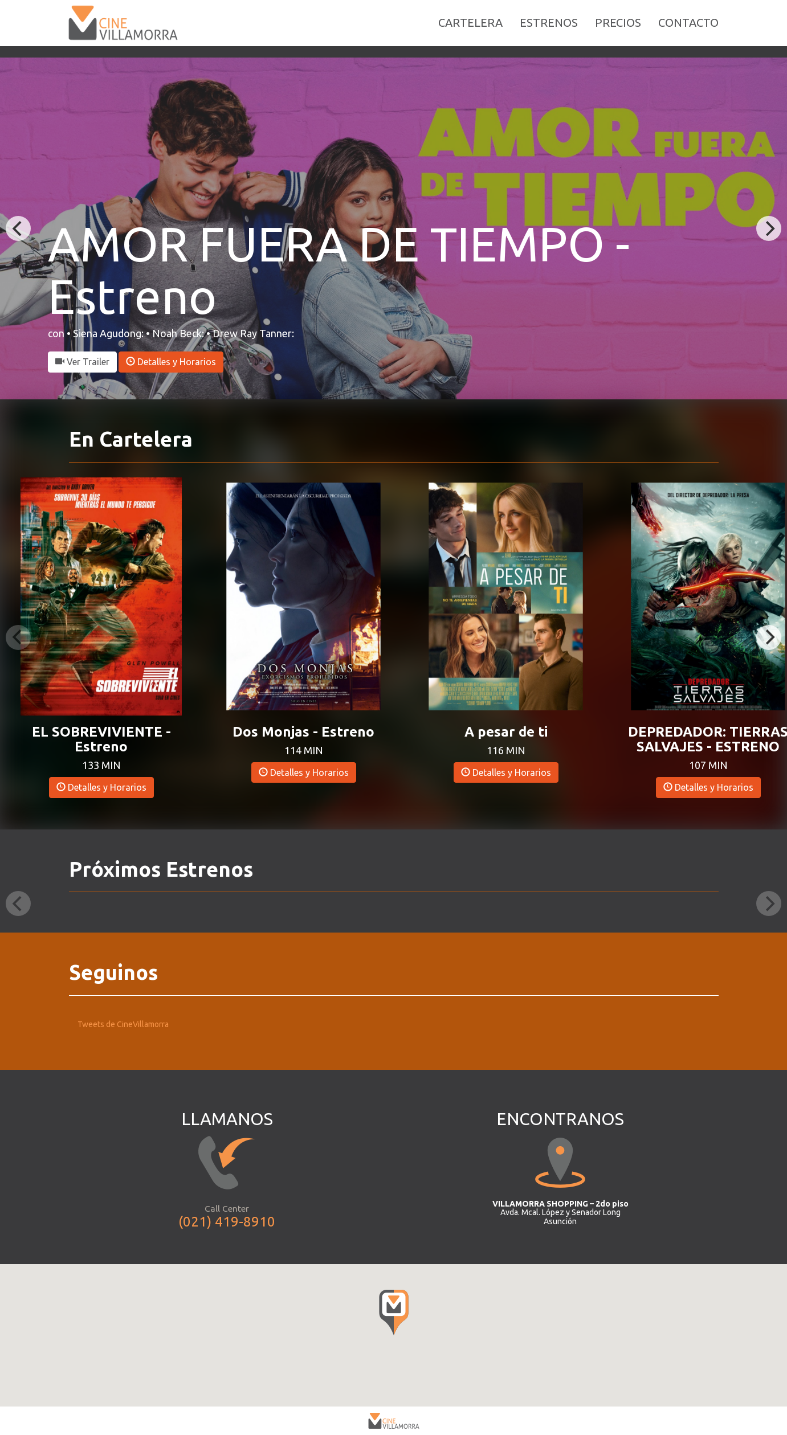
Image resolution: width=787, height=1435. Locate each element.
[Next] (768, 228)
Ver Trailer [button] (82, 362)
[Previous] (18, 228)
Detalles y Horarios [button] (171, 362)
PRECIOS (618, 28)
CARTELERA (470, 28)
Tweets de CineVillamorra (123, 1024)
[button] (101, 595)
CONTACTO (688, 28)
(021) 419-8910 (226, 1221)
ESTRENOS (549, 28)
